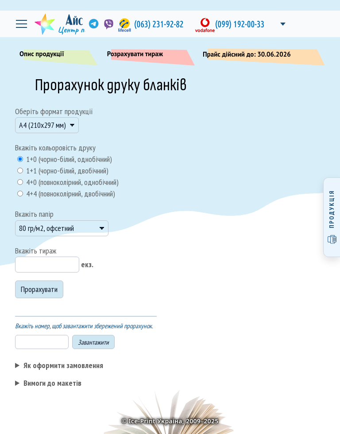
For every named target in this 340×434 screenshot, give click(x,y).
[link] (93, 24)
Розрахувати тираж (148, 55)
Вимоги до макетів (52, 383)
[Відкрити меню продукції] (331, 217)
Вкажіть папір (34, 214)
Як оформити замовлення (63, 365)
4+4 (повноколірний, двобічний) (69, 193)
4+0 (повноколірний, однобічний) (71, 182)
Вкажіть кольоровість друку (55, 147)
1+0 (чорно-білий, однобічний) (68, 159)
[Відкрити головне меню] (21, 24)
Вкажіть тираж (35, 251)
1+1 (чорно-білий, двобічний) (66, 170)
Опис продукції (54, 56)
